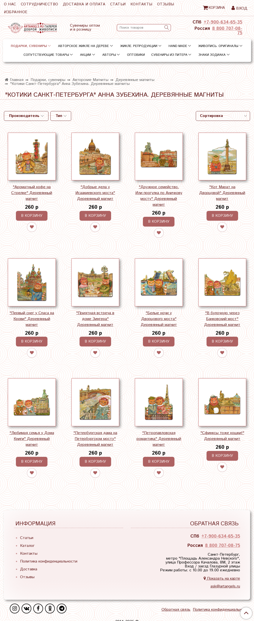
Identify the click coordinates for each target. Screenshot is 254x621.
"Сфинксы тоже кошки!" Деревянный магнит (222, 436)
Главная (14, 80)
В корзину (31, 215)
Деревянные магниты (134, 80)
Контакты (141, 4)
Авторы (109, 55)
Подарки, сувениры (29, 46)
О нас (10, 4)
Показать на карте (222, 578)
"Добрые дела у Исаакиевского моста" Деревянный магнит (95, 193)
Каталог (27, 546)
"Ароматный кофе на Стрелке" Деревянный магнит (31, 193)
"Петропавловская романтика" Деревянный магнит (159, 439)
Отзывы (165, 4)
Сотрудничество (39, 4)
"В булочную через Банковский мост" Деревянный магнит (222, 319)
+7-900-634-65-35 (223, 22)
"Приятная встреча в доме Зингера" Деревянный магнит (95, 319)
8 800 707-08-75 (227, 30)
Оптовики (136, 55)
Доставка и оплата (84, 4)
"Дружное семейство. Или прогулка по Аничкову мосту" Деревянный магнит (158, 195)
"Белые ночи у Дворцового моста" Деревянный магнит (159, 319)
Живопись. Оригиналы (218, 46)
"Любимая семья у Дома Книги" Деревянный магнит (32, 439)
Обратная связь (176, 610)
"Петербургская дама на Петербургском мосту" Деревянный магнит (95, 439)
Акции (85, 55)
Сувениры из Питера (169, 55)
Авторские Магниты (90, 80)
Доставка (28, 569)
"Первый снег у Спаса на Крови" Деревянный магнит (32, 319)
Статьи (118, 4)
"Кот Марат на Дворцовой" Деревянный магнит (222, 193)
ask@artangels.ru (225, 586)
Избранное (16, 12)
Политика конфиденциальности (48, 561)
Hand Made (178, 46)
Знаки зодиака (212, 55)
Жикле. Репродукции (138, 46)
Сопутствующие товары (46, 55)
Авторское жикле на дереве (83, 46)
